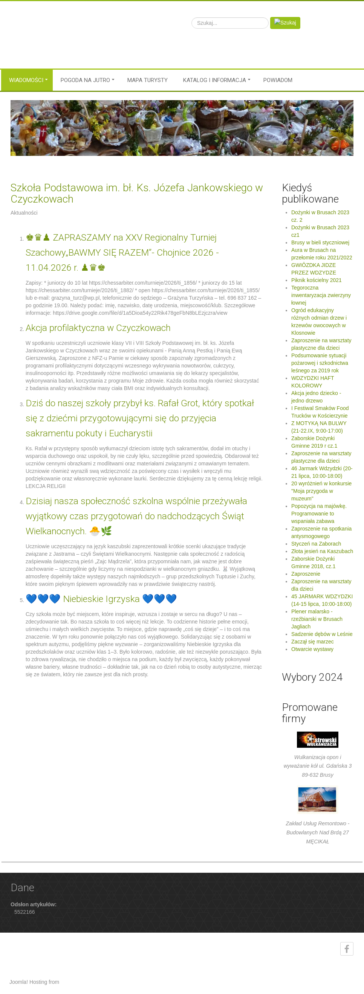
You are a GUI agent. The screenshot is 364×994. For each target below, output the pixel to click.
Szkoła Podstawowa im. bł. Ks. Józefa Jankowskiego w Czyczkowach (137, 193)
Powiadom (277, 80)
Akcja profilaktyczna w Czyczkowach (98, 327)
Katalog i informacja (214, 80)
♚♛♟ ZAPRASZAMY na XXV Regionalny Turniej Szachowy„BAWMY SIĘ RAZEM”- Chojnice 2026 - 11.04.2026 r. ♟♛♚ (122, 252)
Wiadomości (26, 80)
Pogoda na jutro (85, 80)
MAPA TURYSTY (147, 80)
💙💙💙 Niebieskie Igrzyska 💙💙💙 (101, 598)
